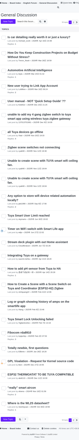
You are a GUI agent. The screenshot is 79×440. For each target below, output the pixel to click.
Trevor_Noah (23, 60)
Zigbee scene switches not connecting (34, 147)
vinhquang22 (23, 292)
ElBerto (21, 352)
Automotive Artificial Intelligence (30, 70)
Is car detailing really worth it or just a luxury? (39, 37)
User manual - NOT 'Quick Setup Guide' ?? (37, 101)
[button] (76, 22)
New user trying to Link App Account (33, 85)
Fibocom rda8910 (19, 332)
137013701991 (24, 122)
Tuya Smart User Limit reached (29, 215)
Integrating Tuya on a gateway (28, 255)
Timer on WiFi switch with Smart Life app (35, 228)
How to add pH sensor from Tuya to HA (34, 268)
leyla (20, 74)
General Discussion (19, 15)
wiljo (20, 232)
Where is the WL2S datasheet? (28, 403)
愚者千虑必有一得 (26, 272)
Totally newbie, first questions (28, 348)
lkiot (20, 365)
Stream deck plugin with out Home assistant (38, 242)
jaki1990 (22, 204)
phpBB (32, 434)
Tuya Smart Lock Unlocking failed (30, 319)
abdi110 (21, 378)
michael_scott (24, 41)
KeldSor (21, 105)
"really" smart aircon (22, 387)
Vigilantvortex (24, 323)
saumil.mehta (24, 259)
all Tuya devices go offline (25, 132)
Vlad (20, 135)
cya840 (21, 151)
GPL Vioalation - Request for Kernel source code (41, 361)
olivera (21, 391)
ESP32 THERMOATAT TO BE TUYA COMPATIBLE (41, 374)
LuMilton (22, 89)
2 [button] (73, 22)
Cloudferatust (24, 246)
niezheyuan (23, 407)
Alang (20, 309)
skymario (22, 219)
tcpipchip (22, 336)
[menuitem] (58, 7)
